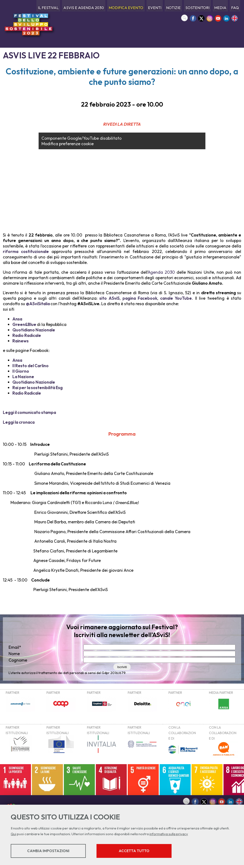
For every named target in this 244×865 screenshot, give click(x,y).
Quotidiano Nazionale (33, 330)
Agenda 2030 (161, 272)
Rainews (20, 341)
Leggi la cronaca (19, 422)
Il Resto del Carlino (30, 365)
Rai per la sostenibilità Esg (37, 387)
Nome (14, 653)
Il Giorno (20, 371)
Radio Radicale (26, 335)
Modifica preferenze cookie (67, 143)
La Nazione (23, 376)
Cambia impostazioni (48, 851)
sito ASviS (109, 298)
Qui (13, 834)
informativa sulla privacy (168, 834)
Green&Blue (24, 324)
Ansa (17, 319)
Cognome (18, 660)
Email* (15, 647)
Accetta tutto (134, 851)
